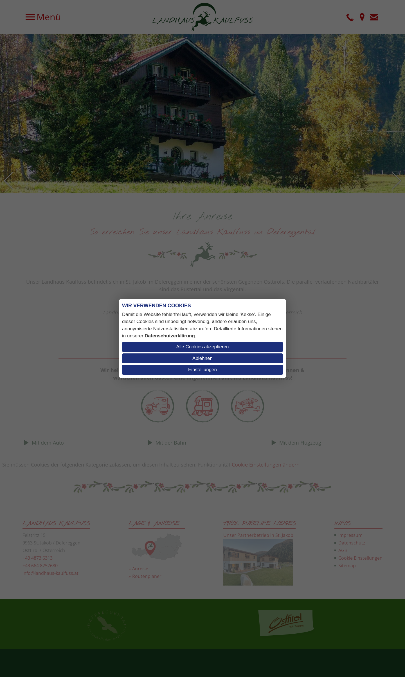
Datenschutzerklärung (170, 335)
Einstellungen (202, 369)
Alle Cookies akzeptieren (202, 346)
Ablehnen (202, 358)
